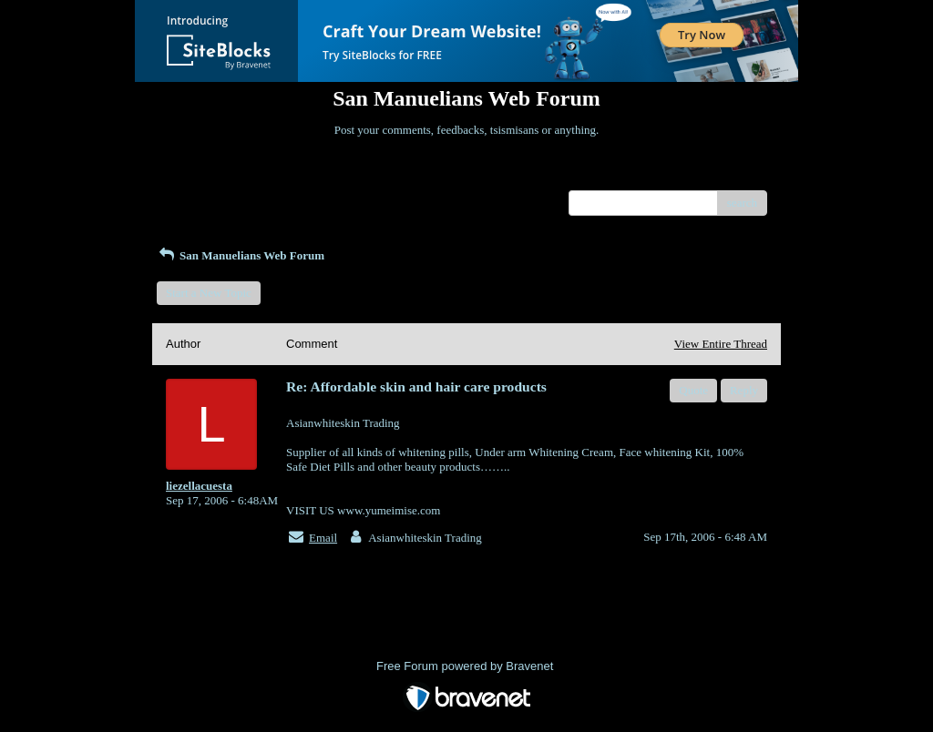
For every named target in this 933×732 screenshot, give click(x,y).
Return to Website (208, 176)
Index (279, 176)
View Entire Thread (720, 344)
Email (323, 537)
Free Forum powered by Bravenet (466, 666)
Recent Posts (196, 197)
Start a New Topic (208, 293)
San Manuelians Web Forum (240, 255)
